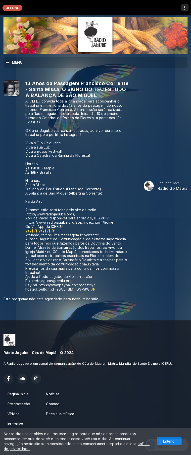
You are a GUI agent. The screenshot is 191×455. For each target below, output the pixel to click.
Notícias (52, 394)
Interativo (15, 424)
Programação (18, 404)
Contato (52, 404)
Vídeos (13, 414)
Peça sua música (60, 414)
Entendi (169, 441)
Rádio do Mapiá (173, 188)
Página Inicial (18, 394)
